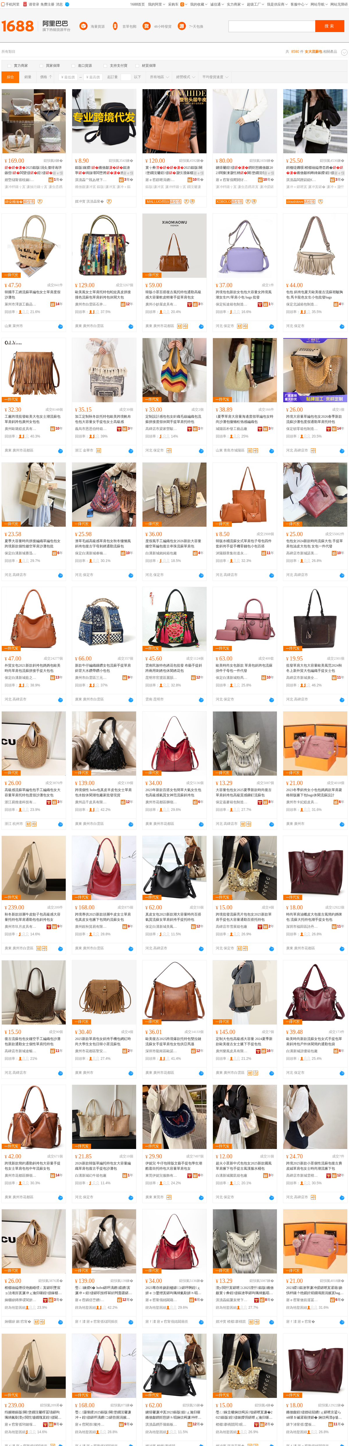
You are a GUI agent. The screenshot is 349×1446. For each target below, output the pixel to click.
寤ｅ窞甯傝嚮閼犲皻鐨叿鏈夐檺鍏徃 (232, 180)
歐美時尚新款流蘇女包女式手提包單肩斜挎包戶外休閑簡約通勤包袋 (314, 1041)
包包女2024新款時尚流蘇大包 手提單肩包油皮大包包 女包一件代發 (314, 543)
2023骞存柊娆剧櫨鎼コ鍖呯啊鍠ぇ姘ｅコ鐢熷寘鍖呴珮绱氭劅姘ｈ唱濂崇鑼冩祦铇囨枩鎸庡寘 (173, 1291)
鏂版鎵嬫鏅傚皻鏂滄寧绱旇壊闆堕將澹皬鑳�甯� (103, 170)
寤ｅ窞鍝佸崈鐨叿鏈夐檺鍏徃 (91, 1300)
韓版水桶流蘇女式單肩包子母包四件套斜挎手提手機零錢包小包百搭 (244, 543)
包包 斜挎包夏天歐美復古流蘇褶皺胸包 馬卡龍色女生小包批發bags (314, 294)
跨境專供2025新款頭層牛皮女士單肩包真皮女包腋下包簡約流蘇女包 (103, 917)
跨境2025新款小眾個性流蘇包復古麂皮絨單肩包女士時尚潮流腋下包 (314, 1166)
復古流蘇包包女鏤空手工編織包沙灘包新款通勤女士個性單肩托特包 (32, 1041)
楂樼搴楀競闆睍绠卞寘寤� (232, 1424)
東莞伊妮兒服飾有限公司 (161, 1175)
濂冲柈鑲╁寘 (15, 187)
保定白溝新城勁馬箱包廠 (232, 678)
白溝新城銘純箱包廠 (161, 553)
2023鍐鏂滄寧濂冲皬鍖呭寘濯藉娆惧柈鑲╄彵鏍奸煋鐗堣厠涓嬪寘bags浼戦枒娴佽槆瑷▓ (314, 1291)
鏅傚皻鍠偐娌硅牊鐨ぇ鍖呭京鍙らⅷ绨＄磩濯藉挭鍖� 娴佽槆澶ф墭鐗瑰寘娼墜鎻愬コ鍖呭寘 (314, 1415)
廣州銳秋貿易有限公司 (91, 927)
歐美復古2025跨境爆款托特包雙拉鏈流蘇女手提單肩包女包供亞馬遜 (173, 1041)
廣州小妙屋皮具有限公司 (161, 304)
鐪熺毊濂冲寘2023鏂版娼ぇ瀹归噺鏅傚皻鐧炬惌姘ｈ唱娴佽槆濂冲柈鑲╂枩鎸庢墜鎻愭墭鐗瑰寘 (173, 1415)
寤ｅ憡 (58, 173)
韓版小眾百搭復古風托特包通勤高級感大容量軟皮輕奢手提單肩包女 (173, 294)
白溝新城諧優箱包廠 (302, 1051)
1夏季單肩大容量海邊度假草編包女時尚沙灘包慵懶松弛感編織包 (244, 419)
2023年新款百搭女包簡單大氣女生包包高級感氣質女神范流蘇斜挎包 (173, 792)
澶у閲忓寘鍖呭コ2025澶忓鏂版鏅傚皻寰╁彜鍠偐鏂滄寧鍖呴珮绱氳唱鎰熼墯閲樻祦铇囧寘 (245, 1291)
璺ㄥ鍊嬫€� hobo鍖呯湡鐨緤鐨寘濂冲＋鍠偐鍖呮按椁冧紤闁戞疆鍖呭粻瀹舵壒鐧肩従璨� (103, 1291)
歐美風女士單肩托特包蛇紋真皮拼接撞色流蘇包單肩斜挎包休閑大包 (103, 294)
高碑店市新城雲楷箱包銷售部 (302, 1175)
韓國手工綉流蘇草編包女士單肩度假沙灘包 (32, 294)
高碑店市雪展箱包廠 (231, 927)
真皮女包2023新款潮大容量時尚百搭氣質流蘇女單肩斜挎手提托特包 (173, 917)
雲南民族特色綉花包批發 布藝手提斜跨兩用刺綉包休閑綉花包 (173, 668)
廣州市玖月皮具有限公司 (21, 927)
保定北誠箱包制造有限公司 (302, 304)
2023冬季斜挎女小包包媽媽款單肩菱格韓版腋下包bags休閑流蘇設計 (314, 792)
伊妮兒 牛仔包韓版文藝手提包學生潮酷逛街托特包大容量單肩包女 (173, 1166)
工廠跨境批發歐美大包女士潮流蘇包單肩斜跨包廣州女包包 (32, 419)
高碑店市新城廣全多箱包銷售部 (302, 678)
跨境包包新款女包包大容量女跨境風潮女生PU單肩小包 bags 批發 (244, 294)
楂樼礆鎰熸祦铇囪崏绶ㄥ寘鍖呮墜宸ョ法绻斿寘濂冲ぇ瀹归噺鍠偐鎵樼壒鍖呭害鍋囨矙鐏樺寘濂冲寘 (33, 1291)
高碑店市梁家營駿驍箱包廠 (161, 429)
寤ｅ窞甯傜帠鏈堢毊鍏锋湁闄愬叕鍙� (21, 1424)
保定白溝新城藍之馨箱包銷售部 (21, 678)
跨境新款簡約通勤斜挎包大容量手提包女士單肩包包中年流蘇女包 (32, 1166)
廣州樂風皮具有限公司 (232, 1051)
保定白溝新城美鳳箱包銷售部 (161, 927)
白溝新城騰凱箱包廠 (231, 1175)
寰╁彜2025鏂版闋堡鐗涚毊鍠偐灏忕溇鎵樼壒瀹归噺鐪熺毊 (173, 170)
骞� (58, 180)
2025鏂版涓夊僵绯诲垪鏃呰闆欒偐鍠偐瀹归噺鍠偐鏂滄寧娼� (33, 170)
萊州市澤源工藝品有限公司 (21, 304)
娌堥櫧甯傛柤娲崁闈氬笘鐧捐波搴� (21, 180)
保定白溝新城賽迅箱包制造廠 (21, 553)
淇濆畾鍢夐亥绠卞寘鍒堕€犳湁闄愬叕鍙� (232, 1300)
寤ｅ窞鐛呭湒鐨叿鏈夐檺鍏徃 (161, 180)
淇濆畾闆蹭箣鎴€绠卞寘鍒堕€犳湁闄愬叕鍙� (302, 180)
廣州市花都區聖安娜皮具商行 (91, 1051)
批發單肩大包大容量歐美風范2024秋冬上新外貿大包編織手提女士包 (314, 668)
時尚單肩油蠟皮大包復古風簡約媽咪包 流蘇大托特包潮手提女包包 (314, 917)
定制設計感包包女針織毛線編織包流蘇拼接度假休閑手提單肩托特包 (173, 419)
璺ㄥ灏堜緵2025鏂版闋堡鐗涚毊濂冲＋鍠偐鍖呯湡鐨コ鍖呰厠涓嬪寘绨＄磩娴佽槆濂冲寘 (103, 1415)
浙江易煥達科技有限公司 (21, 802)
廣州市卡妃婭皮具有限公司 (302, 802)
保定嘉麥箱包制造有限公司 (232, 802)
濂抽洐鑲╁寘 (36, 187)
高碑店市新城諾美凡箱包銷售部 (302, 553)
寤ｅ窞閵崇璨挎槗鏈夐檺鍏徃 (91, 1424)
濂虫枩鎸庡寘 (248, 187)
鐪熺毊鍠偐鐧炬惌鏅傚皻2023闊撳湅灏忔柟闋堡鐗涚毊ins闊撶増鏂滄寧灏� (244, 170)
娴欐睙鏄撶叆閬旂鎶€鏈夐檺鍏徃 (21, 1300)
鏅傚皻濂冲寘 (85, 187)
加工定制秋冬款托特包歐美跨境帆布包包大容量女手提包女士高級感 (103, 419)
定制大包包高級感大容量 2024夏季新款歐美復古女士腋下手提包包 (244, 1041)
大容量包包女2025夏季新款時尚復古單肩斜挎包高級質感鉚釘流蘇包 (244, 792)
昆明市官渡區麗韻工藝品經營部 (161, 678)
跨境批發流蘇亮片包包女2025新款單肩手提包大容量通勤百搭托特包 (244, 917)
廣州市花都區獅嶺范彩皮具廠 (21, 1175)
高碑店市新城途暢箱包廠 (21, 1051)
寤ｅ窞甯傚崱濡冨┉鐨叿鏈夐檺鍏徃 (302, 1300)
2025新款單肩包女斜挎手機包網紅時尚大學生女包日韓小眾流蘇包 (103, 1041)
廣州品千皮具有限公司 (91, 802)
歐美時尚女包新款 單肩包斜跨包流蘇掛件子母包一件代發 (244, 668)
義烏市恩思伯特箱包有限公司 (91, 429)
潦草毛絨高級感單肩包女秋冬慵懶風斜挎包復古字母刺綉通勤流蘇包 (103, 543)
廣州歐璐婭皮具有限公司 (21, 429)
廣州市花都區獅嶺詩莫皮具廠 (161, 802)
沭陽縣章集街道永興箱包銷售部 (232, 553)
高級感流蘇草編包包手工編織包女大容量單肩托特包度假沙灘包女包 (32, 792)
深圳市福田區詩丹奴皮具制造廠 (302, 927)
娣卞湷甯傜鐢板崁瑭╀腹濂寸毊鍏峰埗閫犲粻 (302, 1424)
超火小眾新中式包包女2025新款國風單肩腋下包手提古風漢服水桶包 (244, 1166)
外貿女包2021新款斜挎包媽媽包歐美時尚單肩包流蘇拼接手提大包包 (32, 668)
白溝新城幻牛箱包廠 (90, 1175)
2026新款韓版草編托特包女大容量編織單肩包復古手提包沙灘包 (103, 1166)
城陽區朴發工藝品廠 (231, 429)
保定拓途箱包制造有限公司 (232, 304)
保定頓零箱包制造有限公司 (302, 429)
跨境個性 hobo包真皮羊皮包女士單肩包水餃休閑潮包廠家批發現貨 (103, 792)
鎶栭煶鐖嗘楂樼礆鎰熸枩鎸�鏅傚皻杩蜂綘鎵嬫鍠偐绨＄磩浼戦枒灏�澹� (314, 170)
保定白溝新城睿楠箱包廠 (91, 553)
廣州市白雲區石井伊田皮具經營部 (91, 304)
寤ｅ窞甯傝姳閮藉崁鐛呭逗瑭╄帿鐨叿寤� (161, 1300)
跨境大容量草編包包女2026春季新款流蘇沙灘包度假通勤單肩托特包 (314, 419)
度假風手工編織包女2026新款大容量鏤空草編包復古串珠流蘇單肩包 (173, 543)
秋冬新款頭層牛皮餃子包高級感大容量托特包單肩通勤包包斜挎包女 (32, 917)
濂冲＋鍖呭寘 (296, 187)
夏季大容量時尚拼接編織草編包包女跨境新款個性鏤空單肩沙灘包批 (32, 543)
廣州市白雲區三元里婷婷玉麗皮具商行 (91, 678)
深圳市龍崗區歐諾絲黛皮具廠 (161, 1051)
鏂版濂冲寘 (106, 187)
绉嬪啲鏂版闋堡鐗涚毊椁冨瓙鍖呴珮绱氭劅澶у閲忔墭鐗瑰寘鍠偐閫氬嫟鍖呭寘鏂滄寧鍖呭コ (33, 1415)
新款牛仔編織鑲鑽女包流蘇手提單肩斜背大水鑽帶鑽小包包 (103, 668)
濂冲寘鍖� (316, 187)
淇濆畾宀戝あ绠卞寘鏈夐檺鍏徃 (91, 180)
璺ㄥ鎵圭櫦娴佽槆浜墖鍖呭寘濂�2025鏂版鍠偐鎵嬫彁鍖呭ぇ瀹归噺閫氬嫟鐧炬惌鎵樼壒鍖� (244, 1415)
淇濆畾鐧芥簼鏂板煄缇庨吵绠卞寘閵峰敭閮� (161, 1424)
